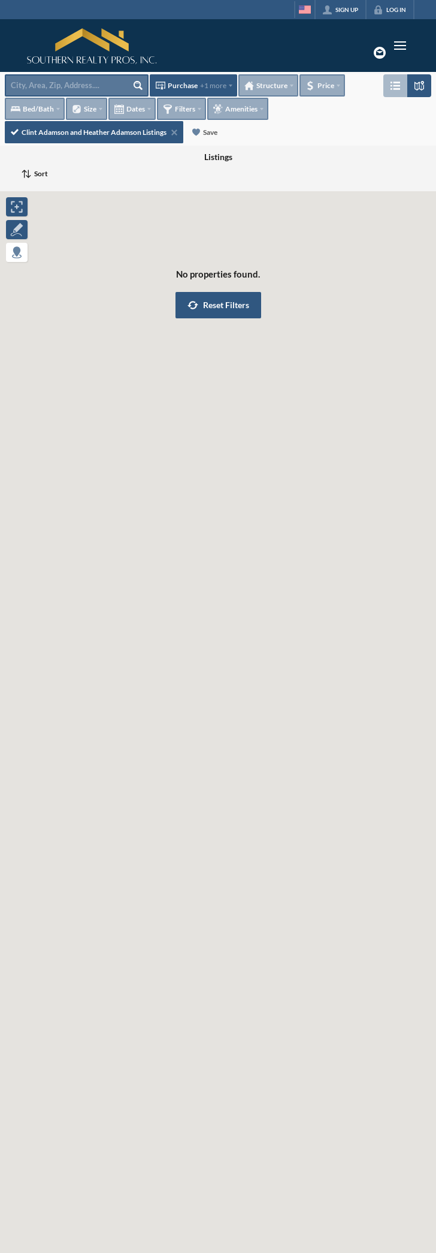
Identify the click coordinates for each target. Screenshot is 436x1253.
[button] (218, 305)
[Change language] (304, 9)
